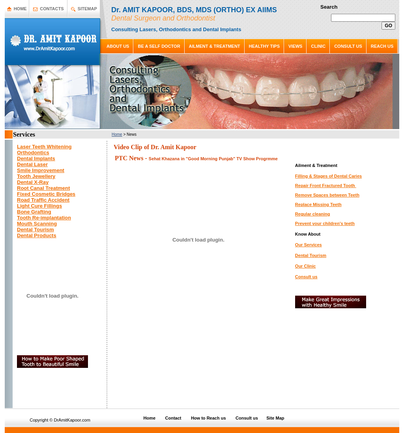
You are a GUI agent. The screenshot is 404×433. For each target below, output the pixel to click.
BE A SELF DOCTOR (159, 46)
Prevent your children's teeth (325, 223)
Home (117, 134)
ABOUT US (118, 46)
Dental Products (36, 235)
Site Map (275, 418)
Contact (173, 418)
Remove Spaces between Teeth (327, 195)
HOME (20, 8)
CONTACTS (52, 8)
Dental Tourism (310, 255)
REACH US (382, 46)
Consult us (306, 276)
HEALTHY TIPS (264, 46)
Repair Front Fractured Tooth (325, 185)
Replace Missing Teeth (318, 204)
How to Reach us (208, 418)
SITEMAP (87, 8)
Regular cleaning (312, 214)
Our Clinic (305, 266)
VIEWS (295, 46)
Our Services (308, 244)
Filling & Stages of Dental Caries (328, 176)
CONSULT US (348, 46)
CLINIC (318, 46)
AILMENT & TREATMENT (214, 46)
